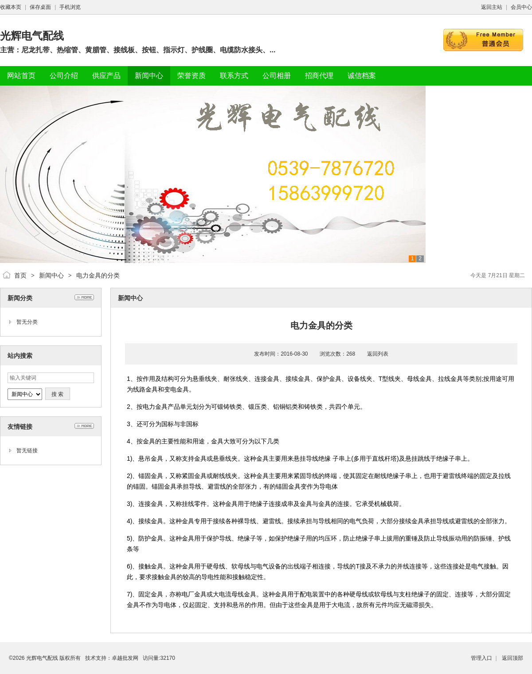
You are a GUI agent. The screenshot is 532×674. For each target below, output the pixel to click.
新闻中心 (51, 275)
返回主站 (491, 7)
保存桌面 (40, 7)
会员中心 (521, 7)
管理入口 (481, 658)
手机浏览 (70, 7)
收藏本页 (10, 7)
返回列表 (377, 354)
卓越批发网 (125, 658)
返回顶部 (512, 658)
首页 (20, 275)
